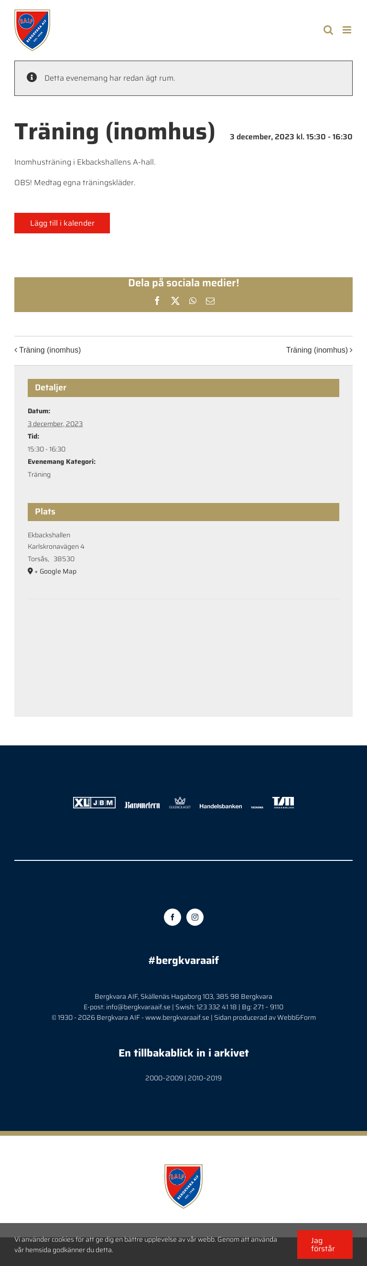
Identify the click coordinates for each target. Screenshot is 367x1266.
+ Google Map (55, 571)
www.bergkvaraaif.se (177, 1017)
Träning (39, 474)
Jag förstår (323, 1245)
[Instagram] (195, 917)
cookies (63, 1239)
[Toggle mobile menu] (348, 30)
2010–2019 (205, 1078)
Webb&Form (296, 1017)
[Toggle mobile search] (328, 30)
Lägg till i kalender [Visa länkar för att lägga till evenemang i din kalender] (62, 223)
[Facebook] (172, 917)
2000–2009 (164, 1078)
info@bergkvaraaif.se (138, 1007)
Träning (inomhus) (50, 350)
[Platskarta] (183, 628)
